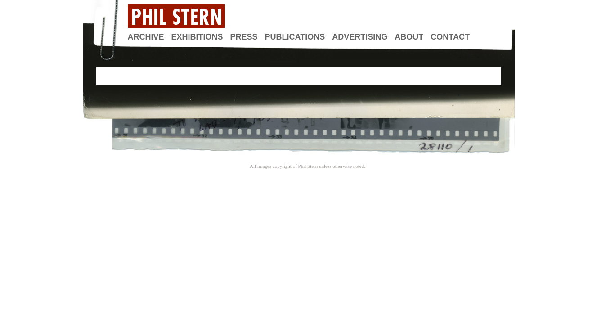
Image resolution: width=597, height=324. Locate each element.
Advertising (359, 36)
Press (244, 36)
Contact (450, 36)
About (409, 36)
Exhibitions (197, 36)
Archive (146, 36)
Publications (295, 36)
